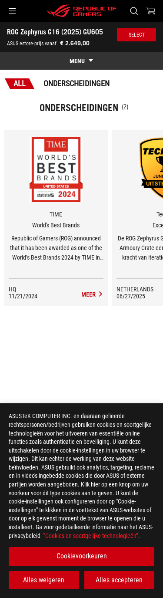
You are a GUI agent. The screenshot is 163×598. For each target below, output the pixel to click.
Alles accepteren (119, 580)
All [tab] (19, 83)
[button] (12, 11)
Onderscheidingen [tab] (76, 83)
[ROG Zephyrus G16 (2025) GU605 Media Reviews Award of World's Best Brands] (92, 294)
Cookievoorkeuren (82, 556)
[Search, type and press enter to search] (133, 11)
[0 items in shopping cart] (151, 11)
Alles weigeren (43, 580)
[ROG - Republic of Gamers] (81, 10)
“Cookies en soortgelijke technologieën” (90, 535)
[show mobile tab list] (81, 61)
